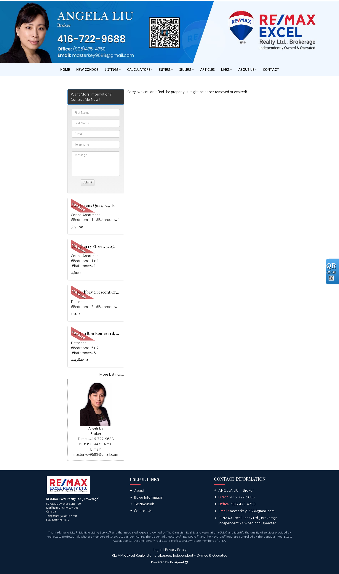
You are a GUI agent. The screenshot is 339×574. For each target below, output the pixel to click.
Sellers (185, 69)
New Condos (87, 69)
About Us (246, 69)
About (139, 490)
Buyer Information (148, 497)
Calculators (138, 69)
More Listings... (111, 374)
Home (65, 69)
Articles (207, 69)
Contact (271, 69)
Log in (157, 549)
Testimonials (144, 504)
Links (225, 69)
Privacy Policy (175, 549)
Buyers (165, 69)
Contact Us (143, 510)
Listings (111, 69)
